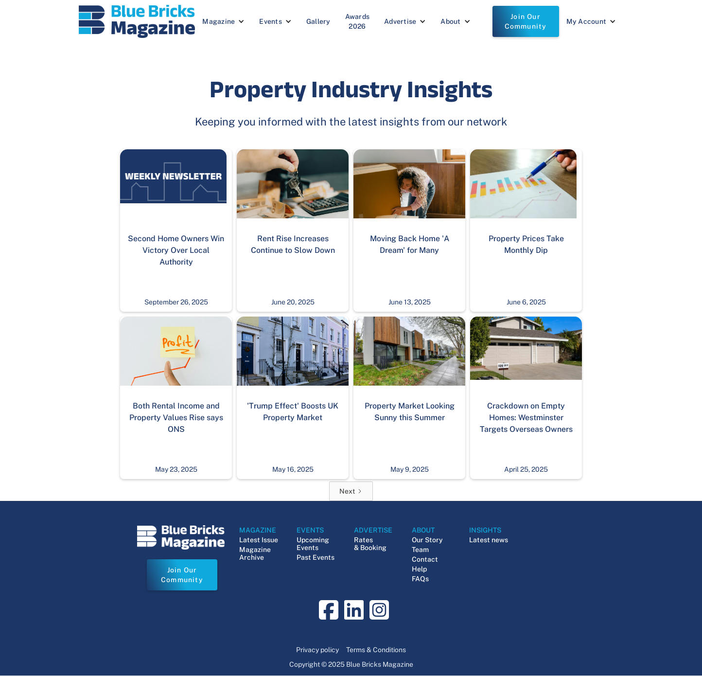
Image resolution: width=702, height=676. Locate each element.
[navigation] (137, 21)
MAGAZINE (257, 530)
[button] (223, 21)
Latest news (488, 540)
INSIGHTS (485, 530)
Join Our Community (526, 21)
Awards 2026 (357, 21)
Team (420, 549)
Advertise (400, 21)
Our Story (427, 540)
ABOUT (423, 530)
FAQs (420, 579)
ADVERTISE (373, 530)
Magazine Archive (255, 553)
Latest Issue (258, 540)
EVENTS (310, 530)
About (450, 21)
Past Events (315, 557)
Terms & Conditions (376, 650)
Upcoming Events (313, 543)
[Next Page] (351, 491)
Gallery (318, 21)
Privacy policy (317, 650)
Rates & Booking (370, 543)
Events (270, 21)
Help (419, 569)
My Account (586, 21)
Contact (425, 559)
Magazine (218, 21)
